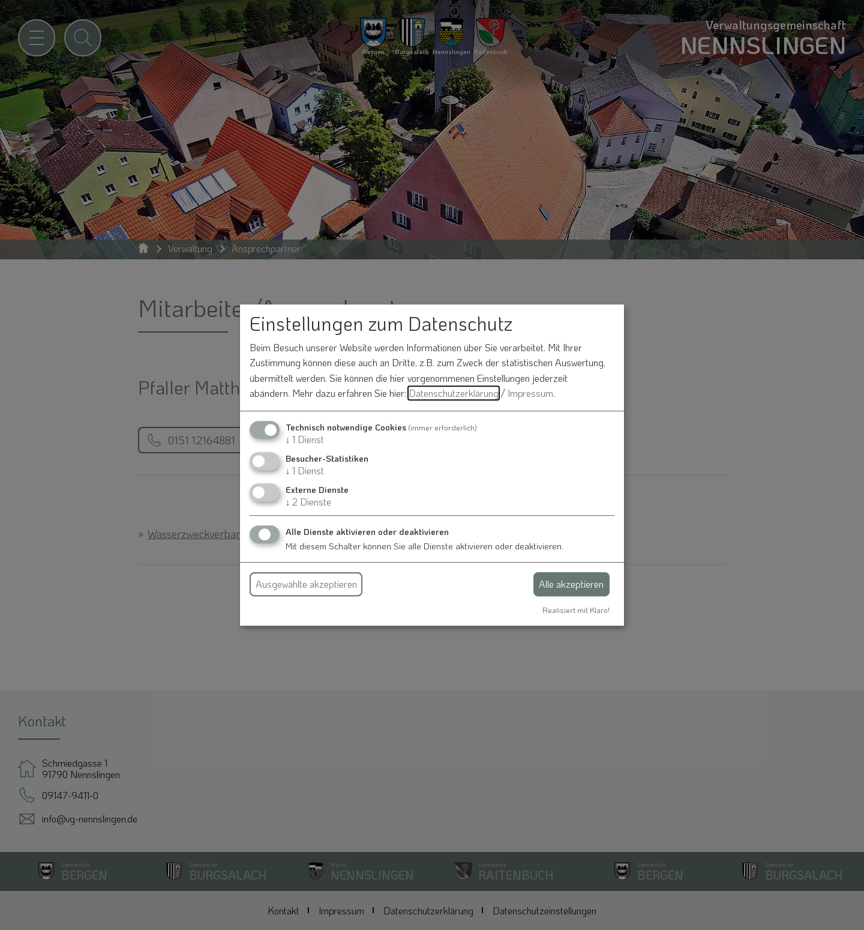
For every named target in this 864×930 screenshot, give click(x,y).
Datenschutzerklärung (454, 393)
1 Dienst (305, 439)
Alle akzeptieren (571, 584)
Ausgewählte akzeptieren (306, 584)
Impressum (530, 393)
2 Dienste (308, 502)
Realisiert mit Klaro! (576, 610)
